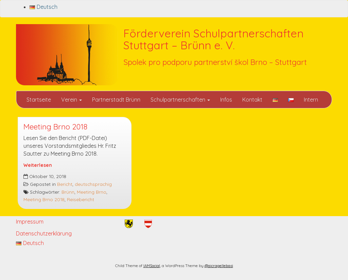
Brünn (68, 192)
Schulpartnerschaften (180, 99)
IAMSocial (151, 265)
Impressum (30, 221)
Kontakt (252, 99)
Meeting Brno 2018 (55, 127)
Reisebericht (80, 199)
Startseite (39, 99)
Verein (71, 99)
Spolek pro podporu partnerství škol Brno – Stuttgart (215, 62)
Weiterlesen (37, 165)
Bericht (64, 184)
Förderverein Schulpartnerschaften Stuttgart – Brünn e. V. (213, 39)
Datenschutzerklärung (44, 233)
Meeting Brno (91, 192)
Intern (311, 99)
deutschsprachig (93, 184)
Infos (226, 99)
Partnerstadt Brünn (116, 99)
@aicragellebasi (219, 265)
